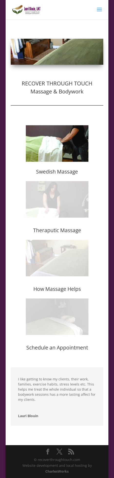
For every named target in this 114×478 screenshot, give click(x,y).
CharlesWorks (57, 471)
